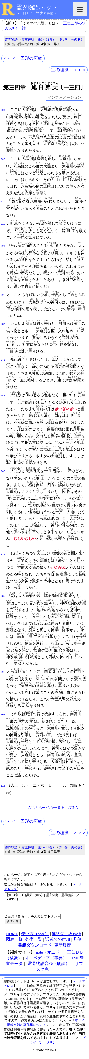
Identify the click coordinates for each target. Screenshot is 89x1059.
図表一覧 (14, 942)
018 (2, 223)
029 (2, 295)
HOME (12, 936)
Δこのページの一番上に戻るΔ (53, 807)
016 (2, 201)
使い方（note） (35, 936)
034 (2, 323)
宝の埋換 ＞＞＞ (68, 69)
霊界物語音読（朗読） (49, 966)
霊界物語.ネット (37, 7)
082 (2, 596)
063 (2, 471)
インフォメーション (64, 98)
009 (2, 159)
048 (2, 395)
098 (2, 671)
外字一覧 (33, 942)
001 (2, 110)
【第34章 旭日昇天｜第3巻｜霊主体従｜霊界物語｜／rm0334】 (45, 903)
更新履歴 (62, 948)
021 (2, 245)
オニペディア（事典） (46, 961)
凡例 (77, 942)
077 (2, 553)
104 (2, 714)
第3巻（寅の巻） (71, 39)
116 (2, 785)
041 (2, 359)
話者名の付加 (57, 942)
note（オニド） (50, 955)
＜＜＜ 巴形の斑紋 (22, 58)
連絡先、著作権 (66, 936)
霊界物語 (11, 39)
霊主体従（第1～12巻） (38, 39)
